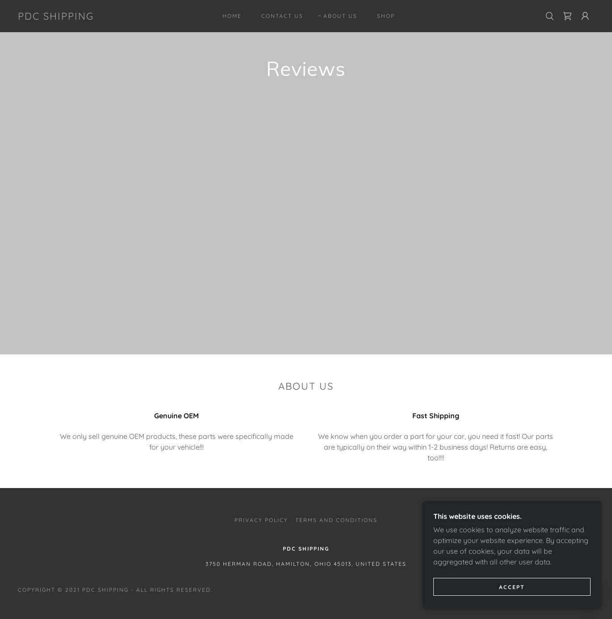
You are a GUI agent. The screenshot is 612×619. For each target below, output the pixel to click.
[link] (56, 17)
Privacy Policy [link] (261, 520)
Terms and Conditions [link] (336, 520)
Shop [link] (386, 16)
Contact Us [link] (282, 16)
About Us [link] (340, 16)
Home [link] (232, 16)
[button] (585, 16)
